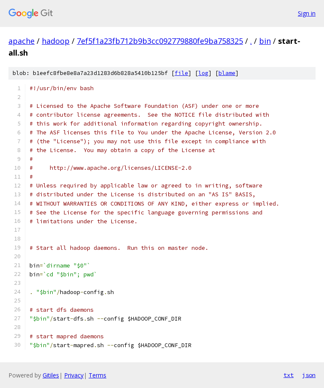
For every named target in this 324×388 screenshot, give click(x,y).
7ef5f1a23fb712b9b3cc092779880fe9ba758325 (160, 41)
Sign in (307, 13)
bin (265, 41)
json (309, 375)
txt (289, 375)
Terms (97, 375)
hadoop (56, 41)
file (181, 73)
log (203, 73)
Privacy (74, 375)
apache (21, 41)
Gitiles (51, 375)
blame (227, 73)
